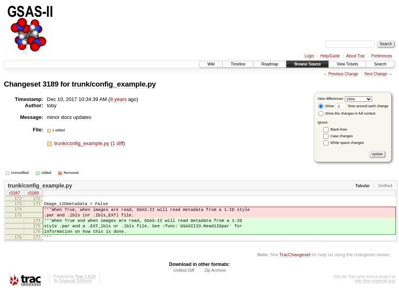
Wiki (211, 64)
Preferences (381, 56)
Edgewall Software (75, 290)
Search (380, 64)
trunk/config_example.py (114, 84)
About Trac (355, 56)
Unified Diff (183, 279)
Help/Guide (330, 56)
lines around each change (361, 106)
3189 (50, 84)
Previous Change (343, 74)
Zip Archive (215, 279)
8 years (118, 99)
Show (326, 106)
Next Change (375, 74)
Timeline (238, 64)
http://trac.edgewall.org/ (375, 290)
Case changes (341, 136)
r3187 (14, 193)
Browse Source (307, 64)
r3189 (33, 193)
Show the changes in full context (347, 113)
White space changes (347, 143)
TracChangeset (294, 263)
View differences (330, 99)
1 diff (117, 143)
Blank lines (339, 129)
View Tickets (347, 64)
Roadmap (269, 64)
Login (309, 56)
